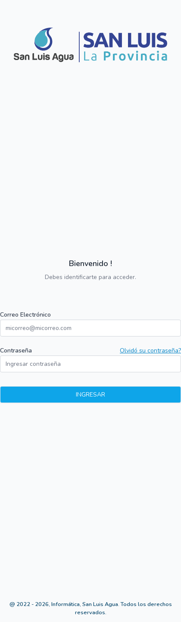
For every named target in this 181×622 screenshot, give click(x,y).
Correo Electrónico (25, 315)
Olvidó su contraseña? (150, 350)
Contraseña (16, 350)
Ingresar (90, 394)
